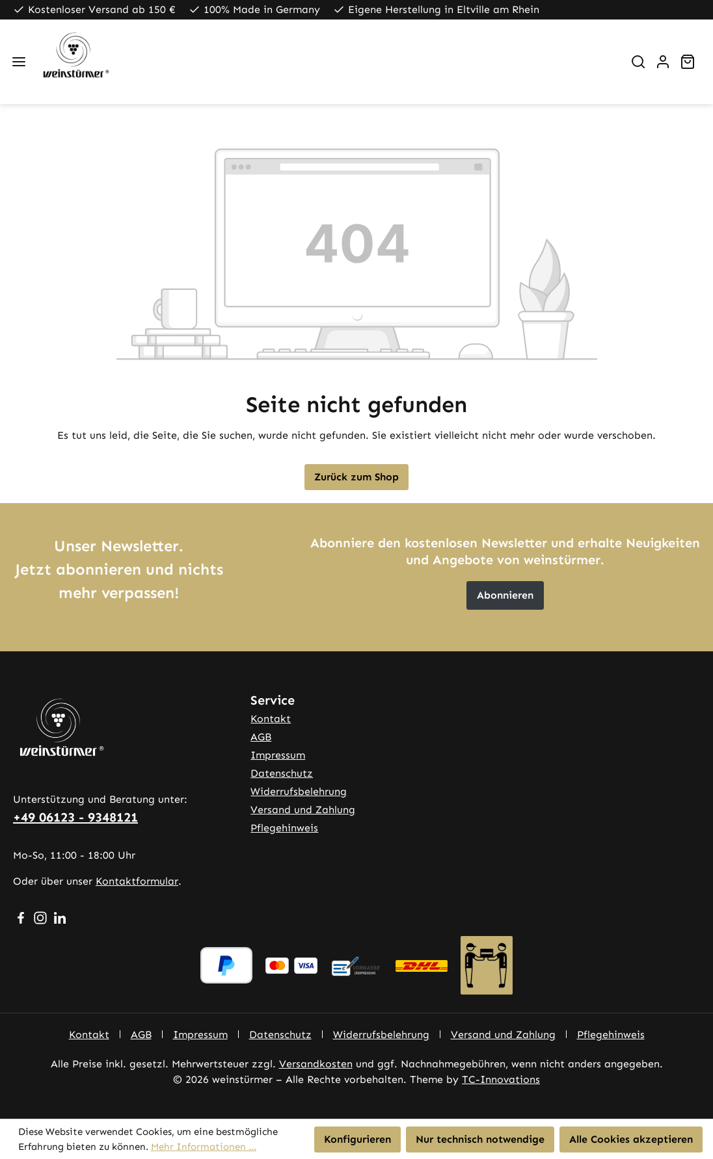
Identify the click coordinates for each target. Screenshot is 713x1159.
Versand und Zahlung (302, 809)
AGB (260, 737)
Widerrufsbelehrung (298, 791)
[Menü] (19, 61)
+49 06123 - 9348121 (75, 817)
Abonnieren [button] (505, 595)
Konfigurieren (357, 1139)
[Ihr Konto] (663, 61)
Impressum (277, 755)
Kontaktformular (137, 881)
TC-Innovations (501, 1079)
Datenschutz (281, 773)
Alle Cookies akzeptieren (631, 1139)
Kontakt (270, 718)
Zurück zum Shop (356, 477)
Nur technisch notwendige (480, 1139)
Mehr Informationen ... (203, 1146)
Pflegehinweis (284, 828)
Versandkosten (316, 1064)
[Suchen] (638, 61)
